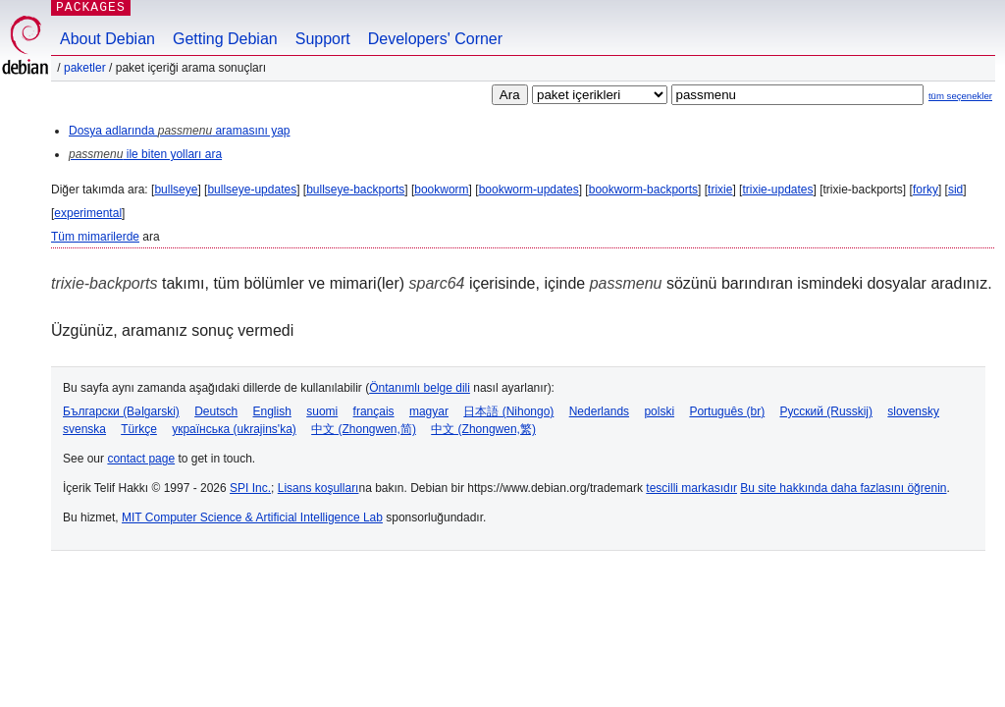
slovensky (913, 411)
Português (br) (727, 411)
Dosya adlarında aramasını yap (179, 130)
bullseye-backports (355, 189)
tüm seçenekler (960, 95)
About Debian (107, 38)
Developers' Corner (435, 38)
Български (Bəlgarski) (121, 411)
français (374, 411)
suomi (322, 411)
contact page (141, 458)
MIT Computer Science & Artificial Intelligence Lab (252, 517)
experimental (88, 213)
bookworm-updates (529, 189)
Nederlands (599, 411)
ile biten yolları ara (145, 154)
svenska (84, 429)
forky (925, 189)
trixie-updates (777, 189)
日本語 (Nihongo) (508, 411)
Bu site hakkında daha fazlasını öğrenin (843, 488)
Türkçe (139, 429)
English (272, 411)
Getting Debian (225, 38)
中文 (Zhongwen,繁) (483, 429)
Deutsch (216, 411)
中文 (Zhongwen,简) (363, 429)
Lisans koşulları (318, 488)
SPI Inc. (250, 488)
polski (659, 411)
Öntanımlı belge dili (419, 388)
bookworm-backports (643, 189)
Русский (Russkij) (826, 411)
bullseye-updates (251, 189)
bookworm (441, 189)
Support (322, 38)
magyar (429, 411)
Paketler (85, 68)
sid (955, 189)
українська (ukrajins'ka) (234, 429)
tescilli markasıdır (691, 488)
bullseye (175, 189)
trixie (720, 189)
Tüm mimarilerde (95, 237)
